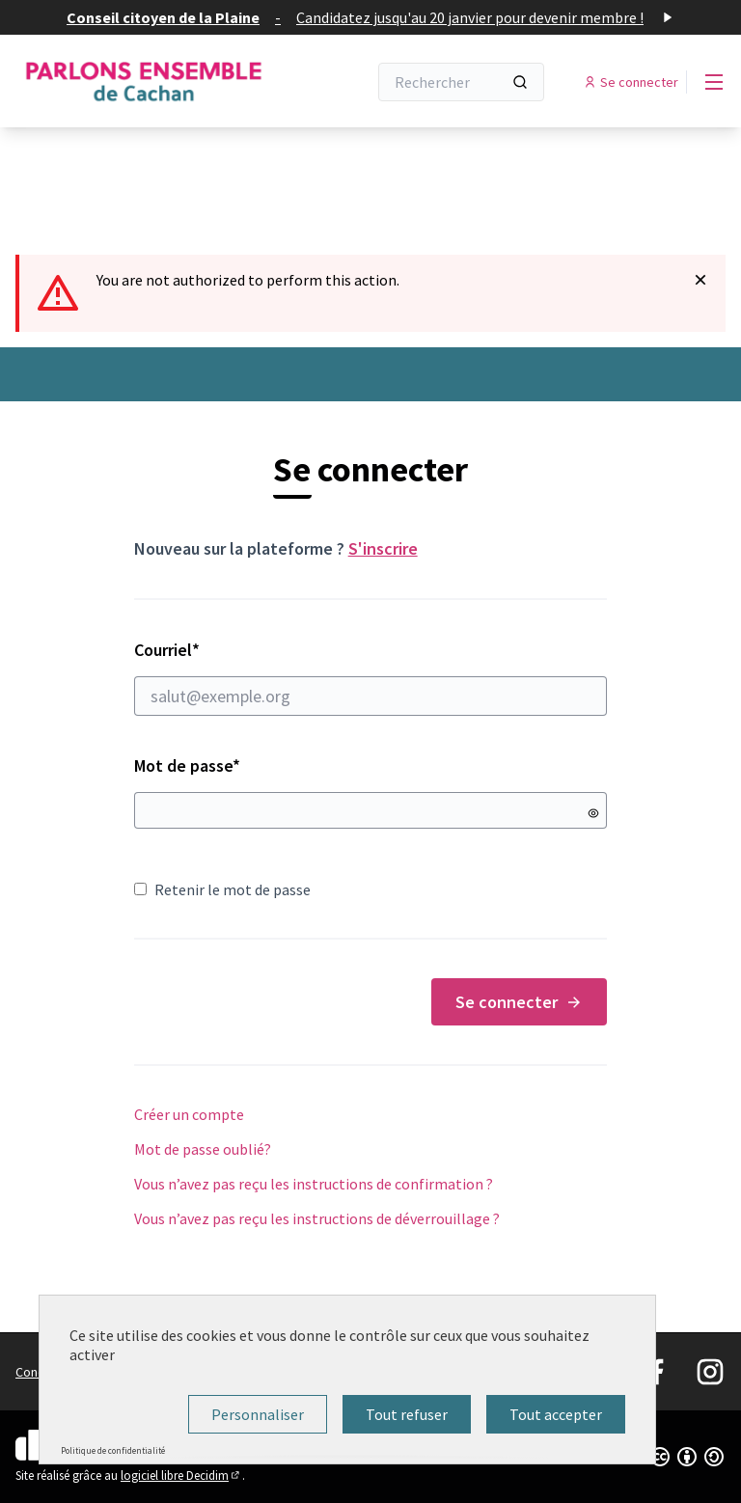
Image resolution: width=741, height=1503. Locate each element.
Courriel (371, 677)
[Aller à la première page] (143, 82)
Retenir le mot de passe (222, 889)
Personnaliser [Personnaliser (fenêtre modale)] (257, 1414)
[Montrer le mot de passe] (593, 813)
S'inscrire (383, 548)
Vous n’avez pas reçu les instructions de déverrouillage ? (317, 1218)
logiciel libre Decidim (181, 1475)
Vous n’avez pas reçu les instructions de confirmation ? (313, 1183)
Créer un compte (189, 1114)
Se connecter (519, 1002)
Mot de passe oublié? (202, 1149)
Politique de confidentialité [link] (113, 1450)
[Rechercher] (461, 82)
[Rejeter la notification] (700, 279)
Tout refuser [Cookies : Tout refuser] (407, 1414)
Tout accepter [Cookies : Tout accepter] (555, 1414)
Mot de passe (187, 765)
